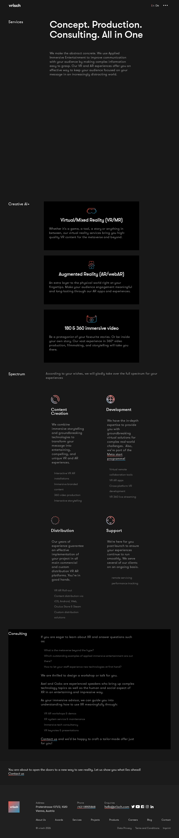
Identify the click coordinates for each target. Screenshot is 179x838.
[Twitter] (133, 806)
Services (77, 819)
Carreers (133, 819)
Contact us (49, 739)
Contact (166, 819)
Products (114, 819)
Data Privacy (124, 828)
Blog (149, 819)
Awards (59, 819)
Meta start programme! (116, 456)
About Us (41, 819)
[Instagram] (147, 806)
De (157, 5)
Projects (95, 819)
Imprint (167, 828)
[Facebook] (142, 806)
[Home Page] (14, 5)
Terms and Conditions (147, 828)
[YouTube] (137, 806)
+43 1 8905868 (86, 806)
